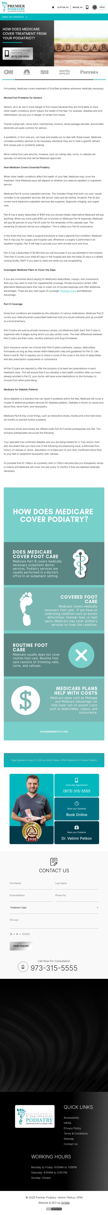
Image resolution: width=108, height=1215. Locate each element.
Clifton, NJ (63, 7)
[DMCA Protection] (54, 1208)
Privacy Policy (72, 1128)
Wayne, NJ (78, 7)
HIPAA (67, 1122)
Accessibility (71, 1117)
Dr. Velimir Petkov (76, 835)
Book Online (94, 7)
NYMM (65, 1202)
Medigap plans (68, 290)
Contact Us (71, 1143)
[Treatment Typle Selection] (54, 907)
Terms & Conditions (76, 1133)
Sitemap (69, 1138)
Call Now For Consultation (54, 965)
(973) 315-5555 (87, 7)
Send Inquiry (22, 945)
